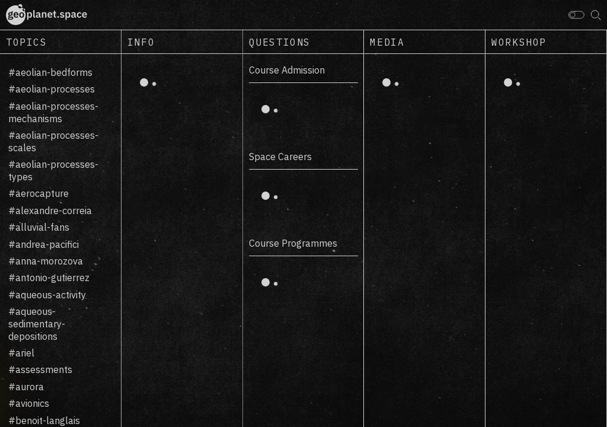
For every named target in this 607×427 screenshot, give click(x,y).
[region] (61, 240)
